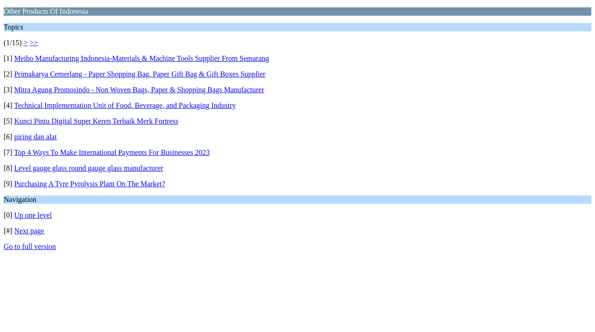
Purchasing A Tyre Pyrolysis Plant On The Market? (89, 184)
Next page (29, 231)
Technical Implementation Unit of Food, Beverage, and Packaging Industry (125, 105)
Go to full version (30, 246)
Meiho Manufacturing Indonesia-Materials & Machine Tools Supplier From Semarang (141, 58)
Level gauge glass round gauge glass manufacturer (88, 168)
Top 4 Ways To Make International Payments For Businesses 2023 (112, 152)
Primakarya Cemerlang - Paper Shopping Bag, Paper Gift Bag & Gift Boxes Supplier (139, 74)
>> (33, 43)
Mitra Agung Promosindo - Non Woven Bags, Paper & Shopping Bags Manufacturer (139, 90)
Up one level (33, 215)
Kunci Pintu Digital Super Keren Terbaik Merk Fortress (96, 121)
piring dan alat (35, 137)
